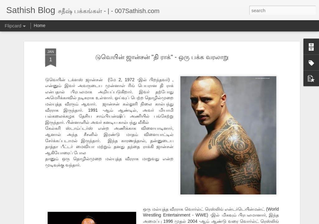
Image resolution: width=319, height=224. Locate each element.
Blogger (179, 220)
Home (39, 25)
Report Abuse (197, 220)
